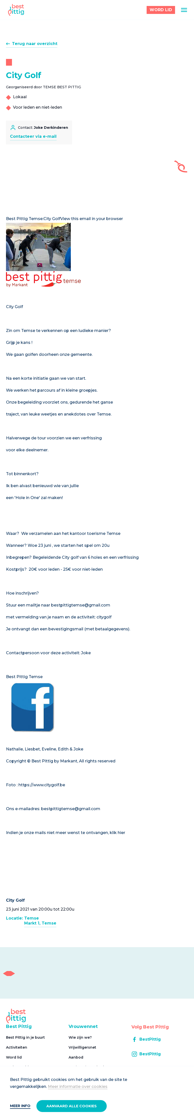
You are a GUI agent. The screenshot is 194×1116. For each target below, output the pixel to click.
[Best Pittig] (16, 10)
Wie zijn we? (80, 1037)
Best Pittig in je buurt (25, 1037)
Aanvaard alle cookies (71, 1106)
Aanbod (76, 1057)
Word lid (14, 1057)
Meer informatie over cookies (77, 1086)
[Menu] (184, 10)
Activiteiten (16, 1047)
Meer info (20, 1106)
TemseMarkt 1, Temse (40, 921)
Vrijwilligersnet (82, 1047)
